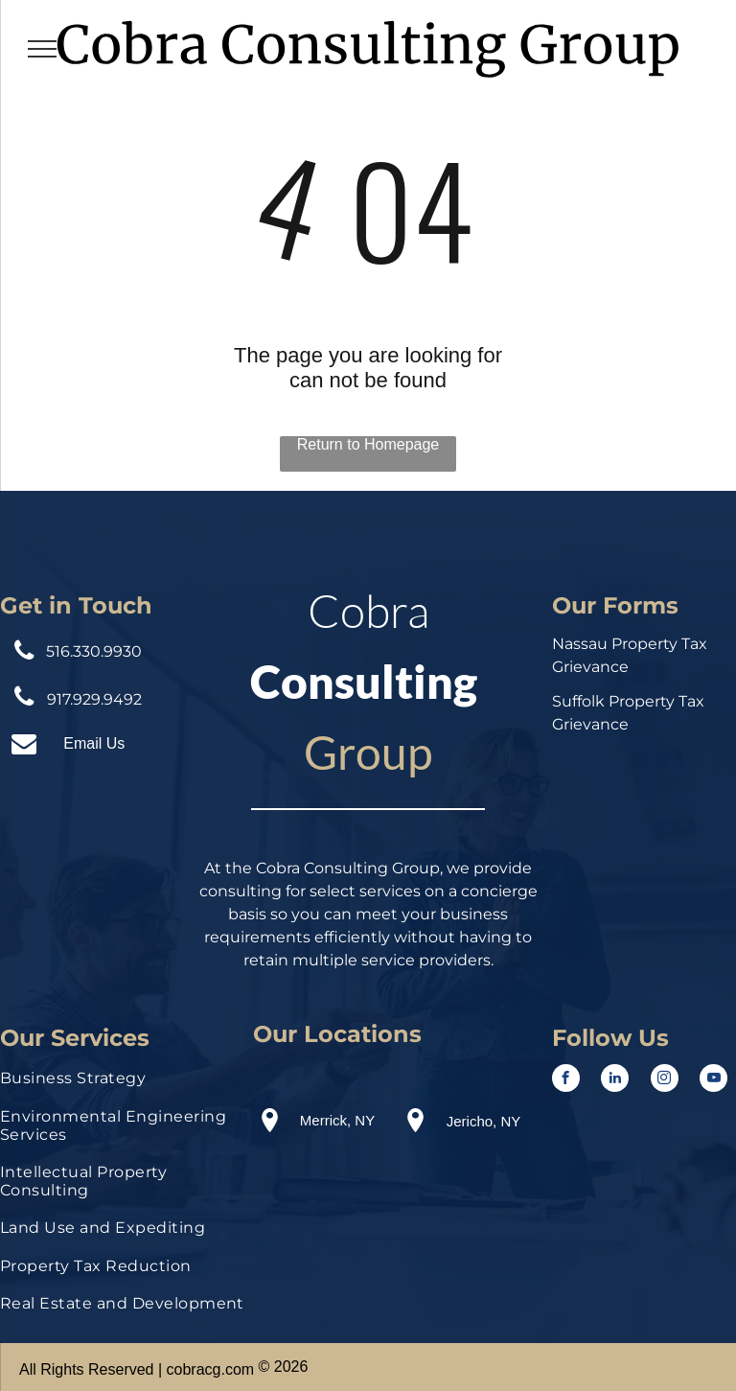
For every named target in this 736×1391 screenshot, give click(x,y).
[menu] (42, 49)
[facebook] (566, 1080)
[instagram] (664, 1080)
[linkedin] (615, 1080)
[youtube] (713, 1080)
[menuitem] (122, 1082)
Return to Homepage (368, 444)
